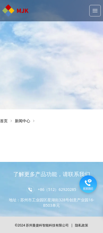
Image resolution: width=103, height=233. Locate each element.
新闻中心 (22, 120)
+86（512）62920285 (57, 189)
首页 (4, 120)
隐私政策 (81, 225)
